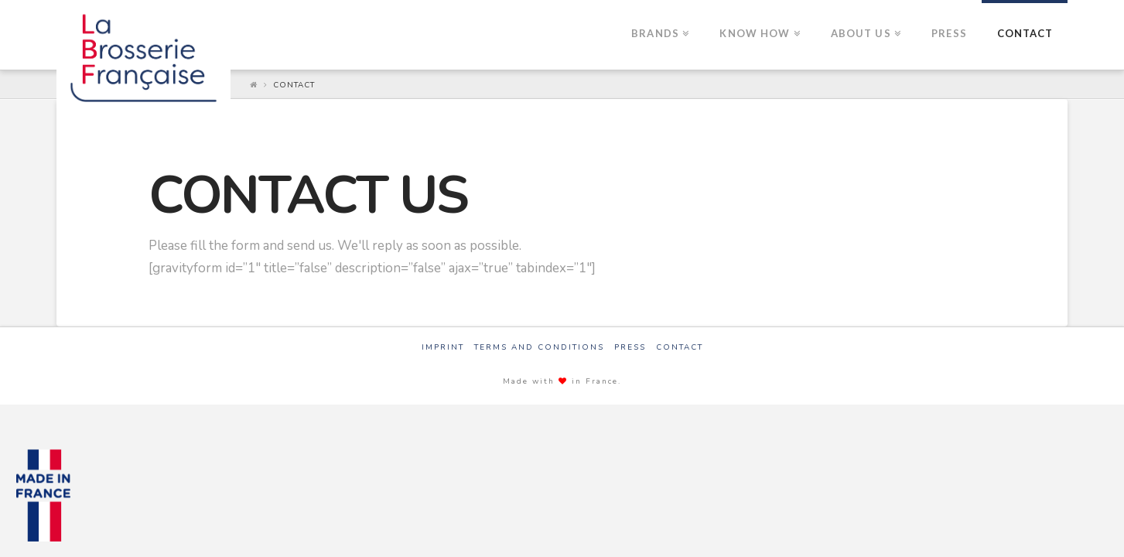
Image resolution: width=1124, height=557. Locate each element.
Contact (294, 85)
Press (630, 348)
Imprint (443, 348)
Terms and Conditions (539, 348)
